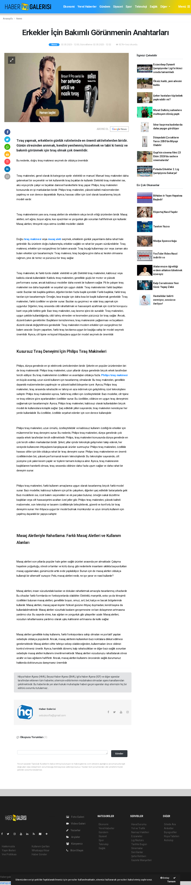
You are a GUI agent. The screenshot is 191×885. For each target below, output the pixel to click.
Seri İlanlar (137, 852)
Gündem (104, 6)
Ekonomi (69, 6)
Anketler (168, 828)
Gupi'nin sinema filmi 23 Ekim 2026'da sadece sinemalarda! (167, 156)
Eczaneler (136, 836)
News (19, 18)
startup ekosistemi (10, 883)
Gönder (119, 753)
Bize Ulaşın (74, 850)
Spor (129, 6)
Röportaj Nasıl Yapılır (165, 212)
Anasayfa (8, 18)
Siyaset (118, 6)
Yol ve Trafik (138, 828)
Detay (164, 877)
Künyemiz (74, 843)
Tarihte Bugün (139, 844)
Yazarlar (73, 830)
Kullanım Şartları (41, 846)
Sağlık (154, 6)
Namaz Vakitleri (140, 832)
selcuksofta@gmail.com (52, 715)
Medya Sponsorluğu (165, 241)
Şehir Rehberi (138, 856)
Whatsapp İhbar (40, 850)
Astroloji (168, 840)
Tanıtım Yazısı (161, 226)
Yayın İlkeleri (9, 850)
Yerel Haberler (86, 6)
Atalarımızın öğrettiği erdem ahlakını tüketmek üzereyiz (167, 270)
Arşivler (73, 837)
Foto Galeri (75, 816)
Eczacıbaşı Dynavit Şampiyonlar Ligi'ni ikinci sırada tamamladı (167, 68)
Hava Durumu (138, 824)
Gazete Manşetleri (141, 860)
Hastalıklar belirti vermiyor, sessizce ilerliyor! (164, 300)
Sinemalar (137, 848)
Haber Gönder (39, 854)
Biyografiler (170, 832)
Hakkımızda (8, 846)
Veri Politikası (9, 854)
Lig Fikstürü (137, 840)
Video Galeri (75, 823)
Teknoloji (141, 6)
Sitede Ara (170, 824)
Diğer (164, 6)
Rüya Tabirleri (171, 836)
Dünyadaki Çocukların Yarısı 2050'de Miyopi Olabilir (166, 141)
